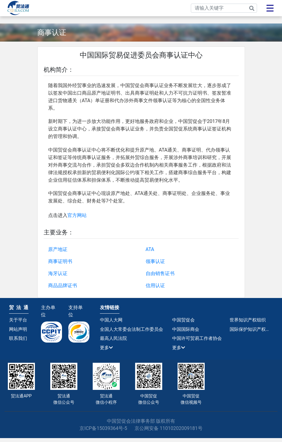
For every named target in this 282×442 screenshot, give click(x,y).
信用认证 (155, 285)
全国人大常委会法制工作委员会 (133, 330)
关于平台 (18, 320)
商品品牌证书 (62, 285)
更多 (107, 351)
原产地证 (57, 249)
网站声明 (18, 330)
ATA (150, 249)
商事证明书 (60, 261)
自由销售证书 (160, 273)
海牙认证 (57, 273)
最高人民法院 (114, 340)
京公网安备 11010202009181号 (169, 432)
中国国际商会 (186, 330)
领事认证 (155, 261)
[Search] (224, 8)
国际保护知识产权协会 (251, 330)
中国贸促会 (184, 320)
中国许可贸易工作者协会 (198, 340)
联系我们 (18, 340)
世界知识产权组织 (249, 320)
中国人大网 (112, 320)
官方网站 (77, 215)
